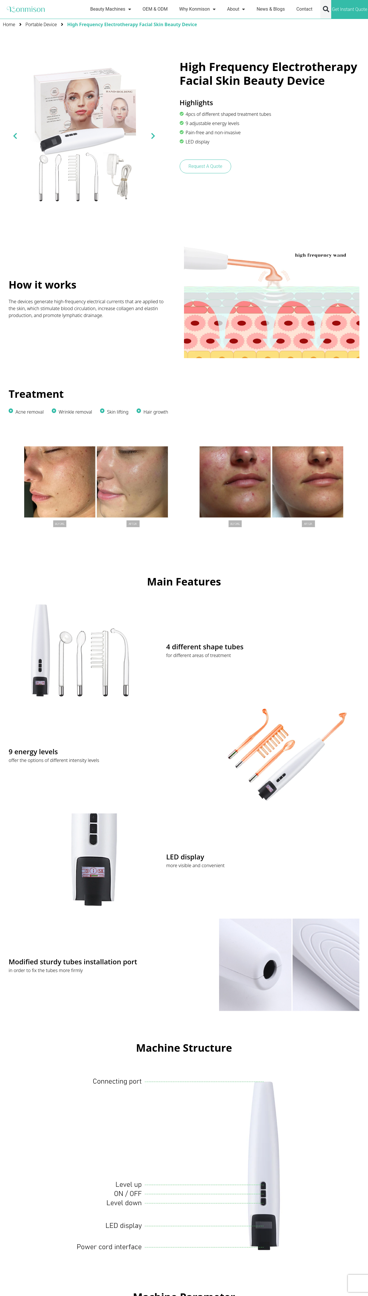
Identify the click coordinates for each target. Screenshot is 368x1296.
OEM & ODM (155, 9)
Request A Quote (205, 166)
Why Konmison (197, 9)
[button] (326, 9)
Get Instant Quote (349, 9)
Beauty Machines (110, 9)
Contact (304, 9)
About (236, 9)
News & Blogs (270, 9)
